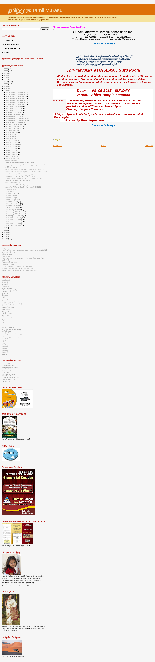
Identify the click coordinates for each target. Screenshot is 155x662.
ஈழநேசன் (5, 312)
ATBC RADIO (6, 292)
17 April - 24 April (12, 195)
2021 (6, 79)
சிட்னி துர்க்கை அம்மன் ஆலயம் (14, 334)
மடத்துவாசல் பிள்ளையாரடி (12, 330)
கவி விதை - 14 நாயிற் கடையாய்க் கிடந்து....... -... (21, 174)
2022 (6, 77)
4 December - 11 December (15, 96)
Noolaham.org (7, 288)
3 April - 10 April (11, 200)
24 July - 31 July (11, 134)
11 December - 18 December (16, 94)
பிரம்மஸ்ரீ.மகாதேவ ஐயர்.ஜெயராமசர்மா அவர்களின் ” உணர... (26, 171)
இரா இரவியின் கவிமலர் (11, 338)
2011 (6, 236)
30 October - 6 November (14, 106)
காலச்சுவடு (6, 280)
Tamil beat (5, 372)
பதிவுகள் (5, 284)
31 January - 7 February (14, 218)
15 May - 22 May (12, 154)
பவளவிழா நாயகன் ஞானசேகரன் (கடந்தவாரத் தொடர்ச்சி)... (26, 164)
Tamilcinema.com (8, 365)
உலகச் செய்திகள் (11, 189)
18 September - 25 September (16, 118)
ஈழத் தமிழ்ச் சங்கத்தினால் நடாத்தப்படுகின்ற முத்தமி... (23, 178)
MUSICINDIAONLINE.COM (11, 377)
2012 (6, 234)
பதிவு (4, 298)
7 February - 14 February (14, 216)
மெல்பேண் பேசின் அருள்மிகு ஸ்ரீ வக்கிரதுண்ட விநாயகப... (25, 169)
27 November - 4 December (15, 98)
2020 (6, 82)
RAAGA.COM (7, 370)
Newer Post (57, 146)
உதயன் (4, 322)
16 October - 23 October (14, 110)
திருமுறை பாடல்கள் (9, 336)
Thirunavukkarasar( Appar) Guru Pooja (69, 27)
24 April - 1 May (11, 194)
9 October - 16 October (14, 112)
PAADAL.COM (7, 376)
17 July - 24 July (11, 136)
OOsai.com (6, 363)
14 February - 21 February (15, 214)
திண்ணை (5, 286)
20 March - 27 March (13, 204)
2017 (6, 88)
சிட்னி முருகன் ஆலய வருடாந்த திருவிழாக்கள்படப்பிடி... (23, 258)
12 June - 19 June (12, 146)
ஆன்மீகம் (5, 260)
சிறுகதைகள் (6, 256)
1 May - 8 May (11, 158)
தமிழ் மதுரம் (6, 332)
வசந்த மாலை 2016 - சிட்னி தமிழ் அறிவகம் (20, 185)
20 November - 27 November (16, 100)
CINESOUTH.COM (8, 374)
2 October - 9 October (13, 114)
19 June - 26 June (12, 144)
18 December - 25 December (16, 92)
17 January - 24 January (14, 222)
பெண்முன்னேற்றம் (11, 160)
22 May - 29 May (12, 152)
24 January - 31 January (14, 220)
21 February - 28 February (15, 212)
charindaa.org (7, 326)
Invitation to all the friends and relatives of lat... (20, 163)
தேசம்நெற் (6, 309)
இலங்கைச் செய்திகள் (12, 182)
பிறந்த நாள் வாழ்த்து (9, 262)
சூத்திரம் (5, 296)
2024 (6, 73)
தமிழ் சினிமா (9, 191)
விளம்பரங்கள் (7, 254)
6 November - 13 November (15, 104)
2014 (6, 230)
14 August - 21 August (13, 128)
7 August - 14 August (13, 130)
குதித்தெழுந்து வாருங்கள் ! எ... (15, 167)
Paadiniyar (5, 306)
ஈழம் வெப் (6, 316)
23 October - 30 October (14, 108)
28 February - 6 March (13, 210)
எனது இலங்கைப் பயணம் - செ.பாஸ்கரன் (17, 266)
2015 (6, 228)
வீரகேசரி (5, 324)
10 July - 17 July (11, 138)
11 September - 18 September (16, 120)
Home (103, 146)
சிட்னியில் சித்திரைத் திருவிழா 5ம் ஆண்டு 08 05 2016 (23, 187)
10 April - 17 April (12, 198)
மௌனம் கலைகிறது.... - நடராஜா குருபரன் (17, 268)
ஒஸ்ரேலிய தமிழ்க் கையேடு (12, 304)
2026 (6, 69)
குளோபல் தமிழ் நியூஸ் (10, 290)
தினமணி (5, 350)
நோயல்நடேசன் (8, 307)
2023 (6, 75)
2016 (6, 90)
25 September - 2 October (15, 116)
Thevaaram (6, 381)
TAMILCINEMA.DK (8, 379)
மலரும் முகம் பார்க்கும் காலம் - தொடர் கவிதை (19, 270)
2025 (6, 71)
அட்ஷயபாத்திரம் (8, 327)
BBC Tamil (5, 354)
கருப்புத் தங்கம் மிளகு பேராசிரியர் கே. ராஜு (20, 176)
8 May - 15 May (11, 156)
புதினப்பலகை (7, 314)
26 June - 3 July (11, 142)
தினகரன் (5, 346)
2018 (6, 86)
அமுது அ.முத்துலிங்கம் (10, 302)
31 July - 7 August (12, 132)
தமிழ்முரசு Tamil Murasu (35, 10)
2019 (6, 84)
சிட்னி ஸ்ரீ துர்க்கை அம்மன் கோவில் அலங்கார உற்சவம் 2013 (24, 250)
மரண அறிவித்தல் (8, 252)
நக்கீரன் (4, 344)
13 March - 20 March (13, 205)
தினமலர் (5, 348)
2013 (6, 232)
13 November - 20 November (16, 102)
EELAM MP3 (6, 369)
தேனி (4, 320)
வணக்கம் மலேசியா (9, 318)
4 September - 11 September (16, 122)
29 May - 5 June (11, 150)
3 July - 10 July (11, 140)
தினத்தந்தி (5, 352)
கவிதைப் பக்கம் (8, 264)
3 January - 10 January (14, 226)
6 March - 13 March (13, 208)
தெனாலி (5, 282)
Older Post (149, 146)
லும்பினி (5, 300)
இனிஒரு (5, 294)
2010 (6, 239)
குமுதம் (4, 340)
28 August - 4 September (14, 124)
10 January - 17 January (14, 224)
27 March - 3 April (12, 202)
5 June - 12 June (12, 148)
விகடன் (5, 342)
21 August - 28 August (13, 126)
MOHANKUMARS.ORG (10, 367)
